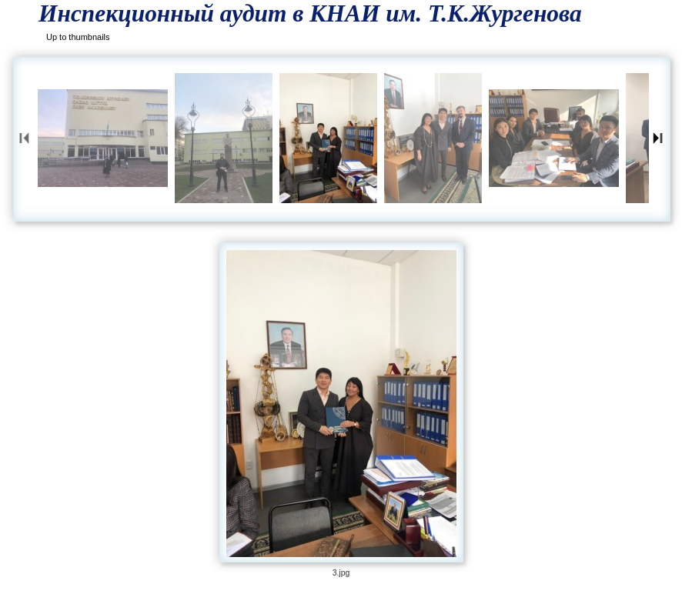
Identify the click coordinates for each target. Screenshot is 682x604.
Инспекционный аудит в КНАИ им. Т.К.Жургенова (310, 13)
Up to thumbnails (78, 37)
